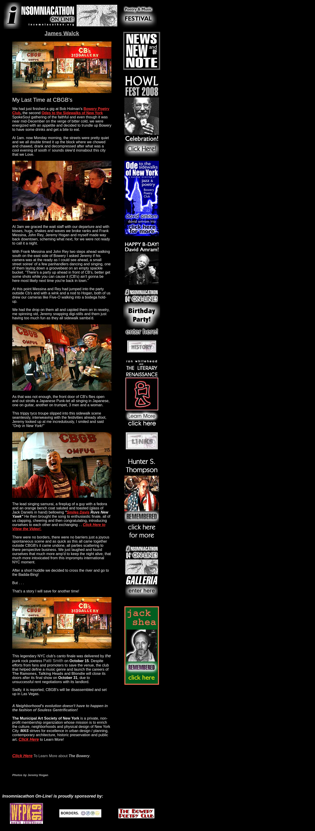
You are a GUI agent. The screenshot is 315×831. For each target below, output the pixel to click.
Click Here (29, 739)
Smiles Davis (78, 512)
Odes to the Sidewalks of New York (72, 113)
